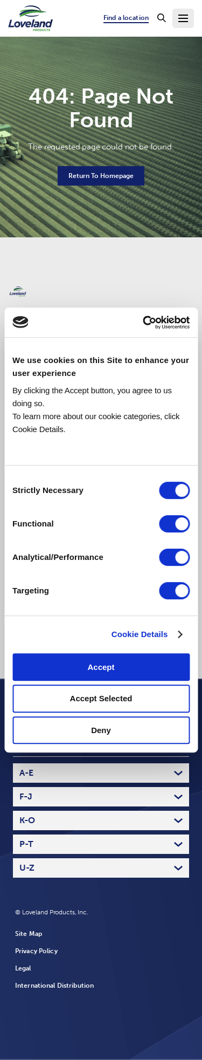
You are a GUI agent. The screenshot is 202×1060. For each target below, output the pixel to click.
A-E (26, 773)
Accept (100, 667)
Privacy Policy (36, 951)
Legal (23, 968)
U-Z (26, 868)
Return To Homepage (101, 176)
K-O (27, 820)
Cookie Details (140, 634)
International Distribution (54, 985)
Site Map (28, 934)
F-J (25, 796)
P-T (26, 844)
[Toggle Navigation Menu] (183, 18)
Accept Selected (101, 698)
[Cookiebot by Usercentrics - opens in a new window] (144, 323)
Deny (101, 730)
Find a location (126, 18)
